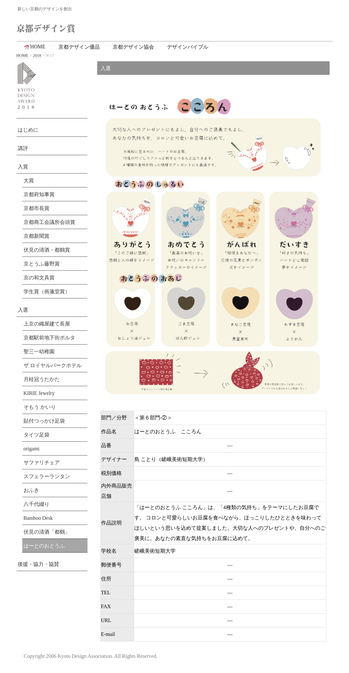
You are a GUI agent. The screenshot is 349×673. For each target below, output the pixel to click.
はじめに (28, 130)
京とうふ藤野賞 (42, 263)
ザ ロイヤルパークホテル (53, 365)
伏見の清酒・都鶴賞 (47, 250)
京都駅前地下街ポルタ (49, 337)
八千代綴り (36, 504)
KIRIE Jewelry (39, 393)
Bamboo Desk (38, 518)
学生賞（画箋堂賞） (47, 291)
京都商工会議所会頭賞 (49, 222)
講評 (23, 148)
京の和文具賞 (39, 277)
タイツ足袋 (36, 434)
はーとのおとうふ (44, 545)
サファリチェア (42, 462)
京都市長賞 (36, 208)
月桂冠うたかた (42, 379)
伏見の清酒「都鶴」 (47, 532)
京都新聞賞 (36, 236)
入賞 (23, 166)
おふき (31, 490)
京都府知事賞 (39, 194)
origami (32, 448)
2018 (37, 55)
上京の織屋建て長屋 (47, 323)
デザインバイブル (187, 47)
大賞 (29, 180)
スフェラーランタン (47, 476)
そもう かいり (40, 407)
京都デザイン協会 (133, 47)
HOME (34, 47)
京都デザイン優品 (79, 47)
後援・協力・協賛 (38, 564)
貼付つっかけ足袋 (44, 421)
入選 (23, 310)
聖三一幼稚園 (39, 351)
